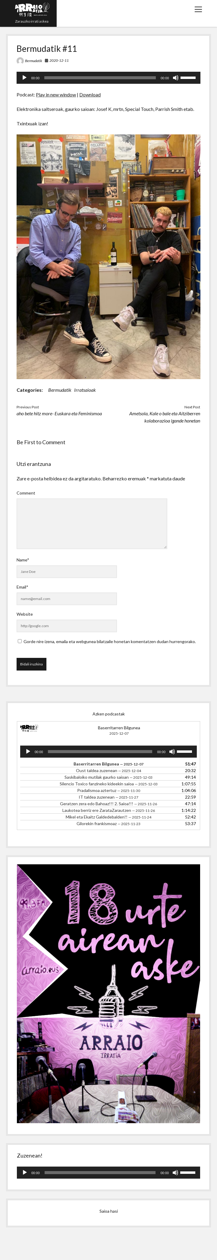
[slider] (100, 77)
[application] (108, 78)
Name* (23, 559)
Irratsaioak (85, 390)
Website (25, 614)
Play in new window (56, 94)
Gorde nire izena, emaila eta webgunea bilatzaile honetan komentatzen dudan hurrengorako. (110, 641)
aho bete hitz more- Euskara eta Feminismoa (59, 413)
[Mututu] (176, 78)
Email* (22, 586)
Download (90, 94)
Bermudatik (33, 60)
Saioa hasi (108, 1211)
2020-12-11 (59, 60)
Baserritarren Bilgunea (119, 727)
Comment (26, 492)
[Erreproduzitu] (24, 78)
